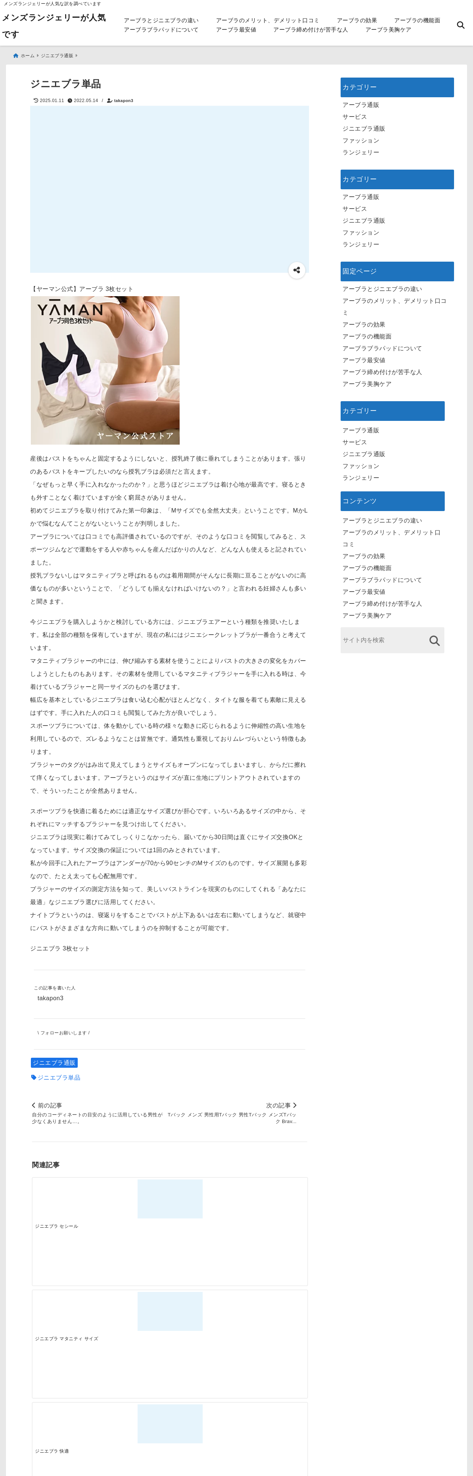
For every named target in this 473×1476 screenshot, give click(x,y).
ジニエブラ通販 (54, 1061)
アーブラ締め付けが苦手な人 (310, 29)
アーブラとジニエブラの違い (161, 20)
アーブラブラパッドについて (161, 29)
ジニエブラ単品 (59, 1076)
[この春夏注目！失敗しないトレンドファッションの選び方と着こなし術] (135, 1316)
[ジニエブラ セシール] (66, 1199)
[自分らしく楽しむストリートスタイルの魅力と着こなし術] (204, 1316)
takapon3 (123, 97)
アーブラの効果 (357, 20)
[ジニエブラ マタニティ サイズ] (135, 1199)
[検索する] (434, 637)
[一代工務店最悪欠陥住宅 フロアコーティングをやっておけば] (66, 1316)
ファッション (360, 137)
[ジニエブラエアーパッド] (272, 1199)
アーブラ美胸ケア (389, 29)
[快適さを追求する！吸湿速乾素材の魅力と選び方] (272, 1316)
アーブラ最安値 (236, 29)
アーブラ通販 (360, 101)
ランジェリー (360, 149)
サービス (354, 113)
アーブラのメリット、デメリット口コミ (268, 20)
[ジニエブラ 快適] (204, 1199)
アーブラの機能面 (417, 20)
